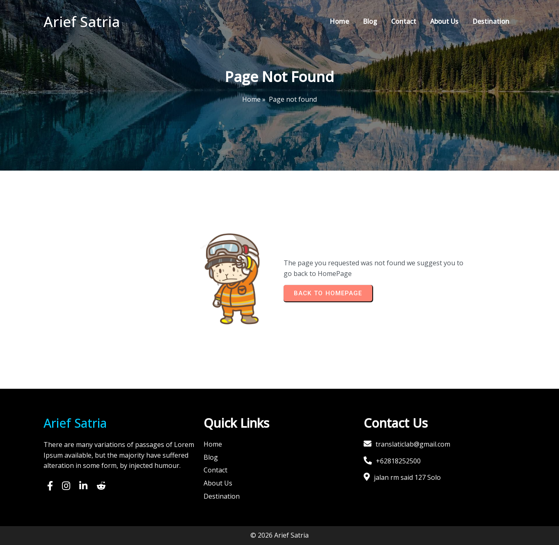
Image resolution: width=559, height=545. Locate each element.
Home (251, 99)
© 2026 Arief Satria (279, 535)
